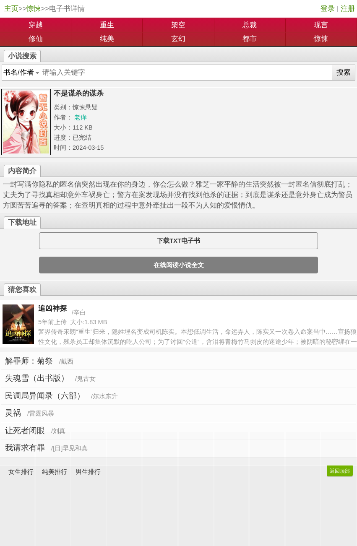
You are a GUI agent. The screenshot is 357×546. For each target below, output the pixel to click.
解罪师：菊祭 (29, 360)
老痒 (80, 117)
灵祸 (13, 412)
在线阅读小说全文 (179, 265)
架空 (178, 25)
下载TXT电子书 (178, 240)
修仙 (36, 39)
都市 (249, 39)
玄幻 (178, 39)
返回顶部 (340, 471)
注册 (348, 9)
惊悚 (33, 9)
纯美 (107, 39)
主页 (11, 9)
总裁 (249, 25)
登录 (328, 9)
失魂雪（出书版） (37, 378)
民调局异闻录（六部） (45, 395)
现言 (321, 25)
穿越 (36, 25)
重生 (107, 25)
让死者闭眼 (25, 430)
